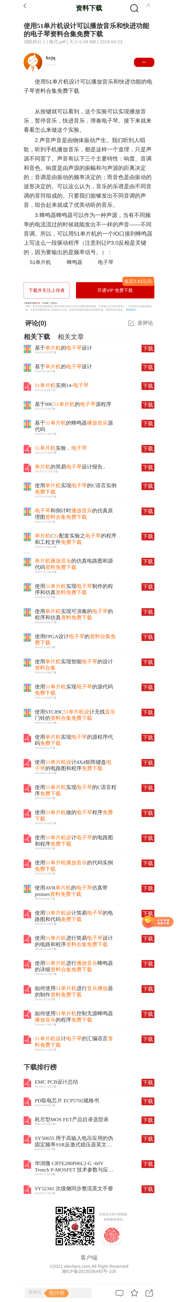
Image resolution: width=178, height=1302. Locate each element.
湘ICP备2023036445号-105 (89, 1271)
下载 (148, 348)
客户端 (89, 1258)
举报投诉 (131, 309)
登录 (38, 303)
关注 (144, 62)
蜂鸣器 (74, 262)
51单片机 (40, 262)
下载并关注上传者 (47, 290)
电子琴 (106, 262)
